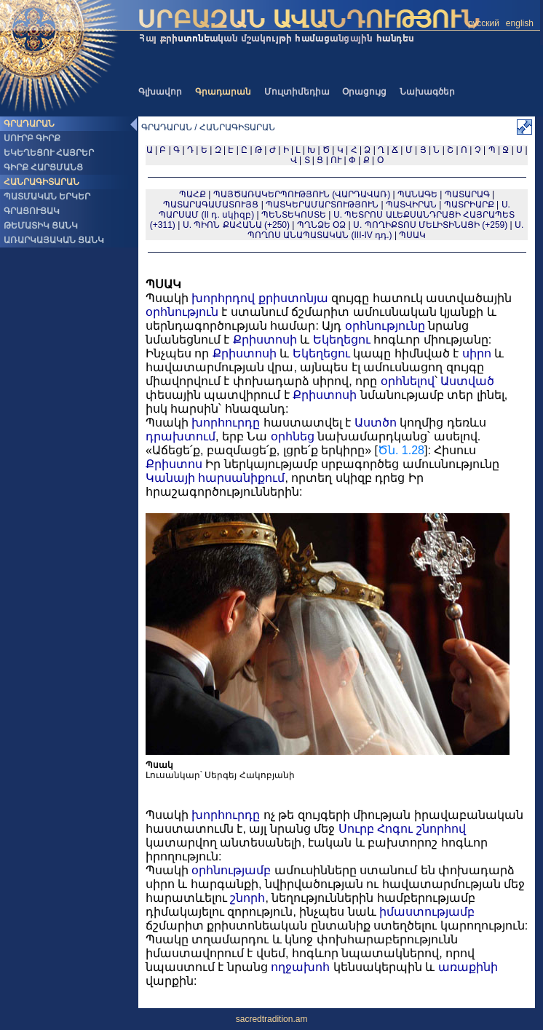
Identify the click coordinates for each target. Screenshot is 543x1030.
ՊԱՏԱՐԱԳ (467, 194)
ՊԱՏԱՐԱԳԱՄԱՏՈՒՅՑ (210, 204)
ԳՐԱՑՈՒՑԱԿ (32, 211)
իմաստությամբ (427, 912)
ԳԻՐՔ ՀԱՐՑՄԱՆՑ (43, 167)
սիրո (476, 353)
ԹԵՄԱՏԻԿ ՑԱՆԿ (41, 226)
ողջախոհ (300, 967)
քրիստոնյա (293, 298)
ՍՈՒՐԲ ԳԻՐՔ (32, 138)
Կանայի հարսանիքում (215, 478)
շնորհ (247, 898)
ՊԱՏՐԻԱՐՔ (469, 204)
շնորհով (441, 829)
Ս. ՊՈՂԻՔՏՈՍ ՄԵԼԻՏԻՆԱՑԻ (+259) (430, 225)
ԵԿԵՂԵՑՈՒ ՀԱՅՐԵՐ (49, 153)
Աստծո (375, 422)
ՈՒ (335, 160)
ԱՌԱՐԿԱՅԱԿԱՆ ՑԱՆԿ (54, 240)
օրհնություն (182, 312)
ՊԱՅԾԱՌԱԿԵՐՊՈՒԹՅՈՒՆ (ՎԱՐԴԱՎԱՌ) (301, 194)
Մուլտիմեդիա (297, 92)
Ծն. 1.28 (401, 450)
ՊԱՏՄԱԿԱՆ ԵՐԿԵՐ (47, 196)
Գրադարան (223, 92)
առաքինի (468, 967)
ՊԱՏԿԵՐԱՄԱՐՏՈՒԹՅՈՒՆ (322, 204)
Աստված (467, 381)
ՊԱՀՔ (192, 194)
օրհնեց (292, 436)
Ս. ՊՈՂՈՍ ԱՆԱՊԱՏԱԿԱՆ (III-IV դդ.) (385, 230)
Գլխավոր (160, 92)
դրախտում (180, 436)
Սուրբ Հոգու (375, 829)
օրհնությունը (385, 326)
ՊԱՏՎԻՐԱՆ (411, 204)
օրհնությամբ (231, 870)
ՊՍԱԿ (412, 235)
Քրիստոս (174, 464)
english (520, 23)
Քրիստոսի (265, 339)
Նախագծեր (427, 92)
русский (483, 23)
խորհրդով (223, 298)
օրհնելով (408, 381)
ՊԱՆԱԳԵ (417, 194)
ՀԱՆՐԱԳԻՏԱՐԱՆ (41, 182)
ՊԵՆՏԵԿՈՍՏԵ (293, 215)
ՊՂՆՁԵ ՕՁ (321, 225)
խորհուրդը (225, 422)
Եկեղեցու (341, 339)
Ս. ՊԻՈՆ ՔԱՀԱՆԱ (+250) (236, 225)
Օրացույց (364, 92)
